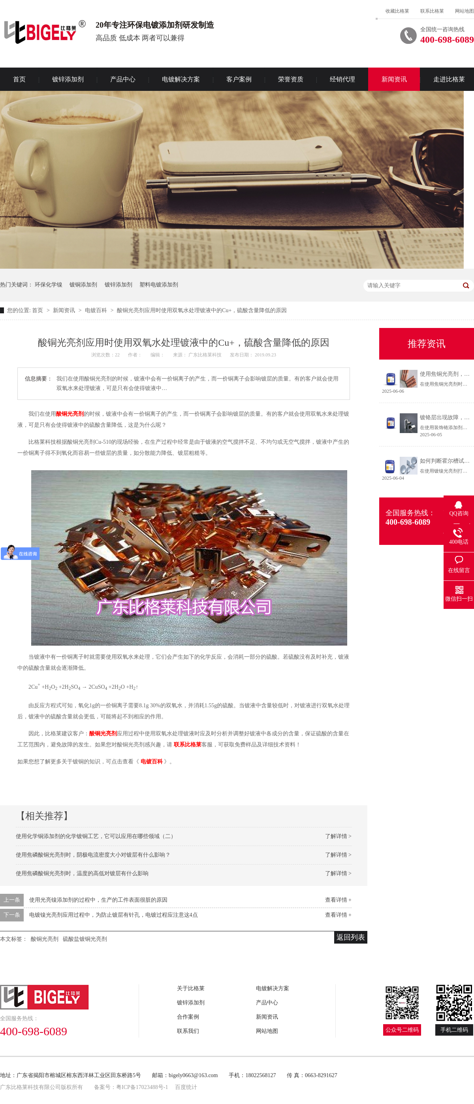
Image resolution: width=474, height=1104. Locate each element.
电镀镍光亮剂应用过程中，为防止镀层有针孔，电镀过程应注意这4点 (113, 915)
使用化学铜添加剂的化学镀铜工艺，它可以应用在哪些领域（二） (96, 836)
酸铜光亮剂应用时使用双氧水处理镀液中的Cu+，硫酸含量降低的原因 (202, 310)
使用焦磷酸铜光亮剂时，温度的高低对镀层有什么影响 (82, 873)
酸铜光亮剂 (70, 414)
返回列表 (351, 937)
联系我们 (188, 1031)
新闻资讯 (394, 79)
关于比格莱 (191, 988)
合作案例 (188, 1017)
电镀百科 (97, 310)
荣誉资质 (290, 79)
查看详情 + (338, 900)
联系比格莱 (432, 11)
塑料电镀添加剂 (158, 285)
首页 (38, 310)
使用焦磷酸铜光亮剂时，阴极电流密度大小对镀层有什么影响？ (93, 855)
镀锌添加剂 (68, 79)
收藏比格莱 (397, 11)
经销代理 (342, 79)
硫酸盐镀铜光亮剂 (85, 939)
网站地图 (464, 11)
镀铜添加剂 (83, 285)
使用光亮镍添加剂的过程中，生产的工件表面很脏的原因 (98, 900)
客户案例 (239, 79)
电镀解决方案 (181, 79)
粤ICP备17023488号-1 (142, 1087)
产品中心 (122, 79)
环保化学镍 (48, 285)
